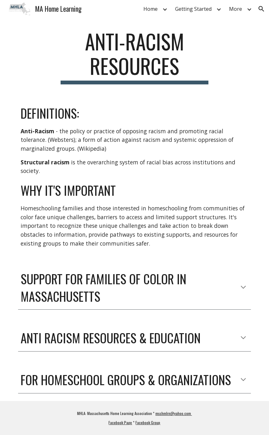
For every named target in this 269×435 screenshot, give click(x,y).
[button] (261, 8)
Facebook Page (120, 422)
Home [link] (150, 8)
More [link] (235, 8)
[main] (134, 57)
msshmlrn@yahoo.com (173, 413)
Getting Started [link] (193, 8)
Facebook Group (147, 422)
